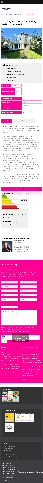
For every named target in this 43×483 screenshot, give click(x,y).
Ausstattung (16, 121)
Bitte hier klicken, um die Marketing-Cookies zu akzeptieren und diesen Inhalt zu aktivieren (20, 337)
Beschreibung (6, 121)
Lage (23, 121)
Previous (5, 43)
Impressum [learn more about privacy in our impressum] (6, 480)
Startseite (10, 14)
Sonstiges (30, 121)
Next (38, 43)
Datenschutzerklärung (9, 475)
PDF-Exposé (26, 193)
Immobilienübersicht (30, 14)
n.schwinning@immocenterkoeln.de (25, 251)
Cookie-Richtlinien (8, 477)
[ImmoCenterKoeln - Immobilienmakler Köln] (6, 8)
